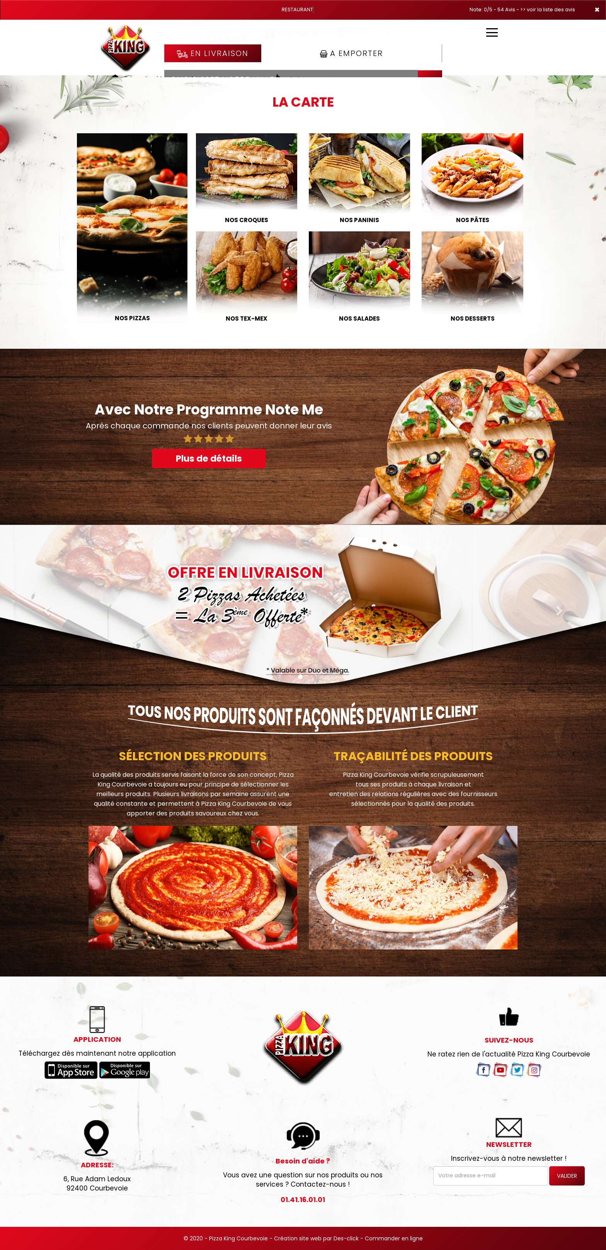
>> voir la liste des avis (547, 9)
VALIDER (567, 1176)
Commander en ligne (394, 1238)
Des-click (346, 1238)
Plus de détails (209, 458)
